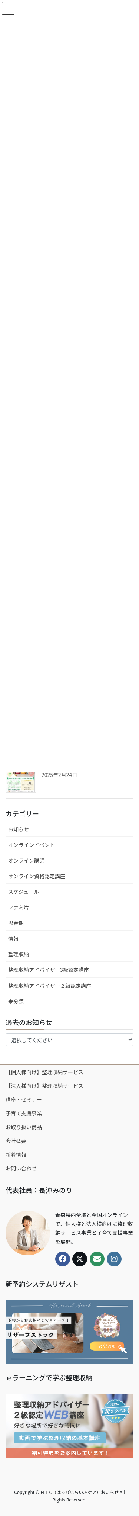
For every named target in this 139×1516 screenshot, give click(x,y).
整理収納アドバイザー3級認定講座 (48, 969)
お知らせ (18, 829)
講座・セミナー (24, 1099)
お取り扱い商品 (24, 1127)
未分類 (16, 1001)
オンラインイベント (31, 844)
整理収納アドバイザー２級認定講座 (49, 985)
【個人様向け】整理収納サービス (44, 1072)
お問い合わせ (21, 1168)
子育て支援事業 (24, 1113)
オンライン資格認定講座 (36, 876)
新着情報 (16, 1154)
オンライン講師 (26, 860)
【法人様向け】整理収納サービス (44, 1085)
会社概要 (16, 1140)
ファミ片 (18, 907)
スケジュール (23, 891)
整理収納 (18, 954)
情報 (13, 938)
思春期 (16, 922)
